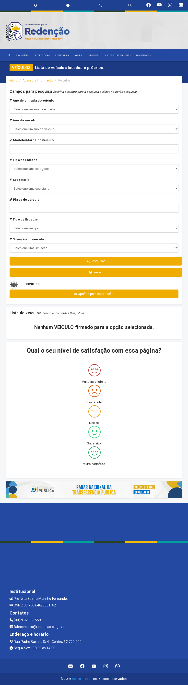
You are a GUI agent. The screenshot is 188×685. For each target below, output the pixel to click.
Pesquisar (96, 261)
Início (13, 80)
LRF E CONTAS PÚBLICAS (118, 55)
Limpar (96, 272)
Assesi (77, 679)
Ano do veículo (23, 120)
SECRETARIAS (62, 55)
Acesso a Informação (38, 80)
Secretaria (20, 180)
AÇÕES (79, 55)
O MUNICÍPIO (23, 55)
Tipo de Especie (24, 219)
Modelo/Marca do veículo (32, 140)
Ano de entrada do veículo (32, 100)
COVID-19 (31, 284)
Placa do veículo (24, 199)
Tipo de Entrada (23, 160)
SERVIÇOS (94, 55)
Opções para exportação (94, 294)
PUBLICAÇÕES (143, 55)
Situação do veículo (27, 239)
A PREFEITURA (42, 55)
